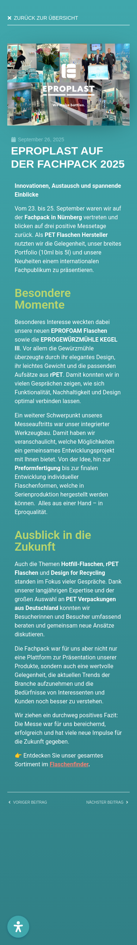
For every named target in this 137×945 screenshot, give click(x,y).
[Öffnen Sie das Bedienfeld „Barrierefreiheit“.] (18, 927)
